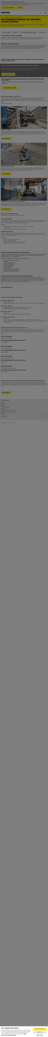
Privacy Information (8, 1035)
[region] (24, 1031)
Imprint (14, 1035)
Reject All (39, 1032)
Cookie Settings (39, 1035)
